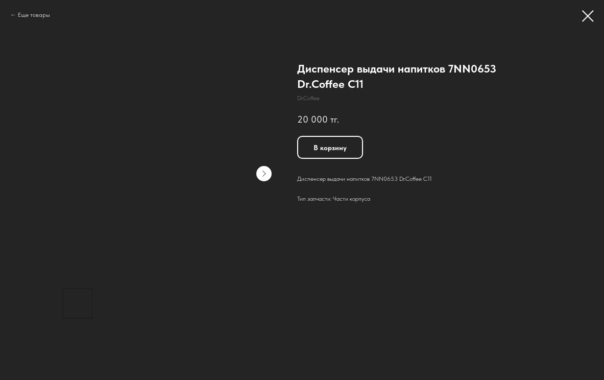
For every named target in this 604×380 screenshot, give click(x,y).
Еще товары (34, 14)
